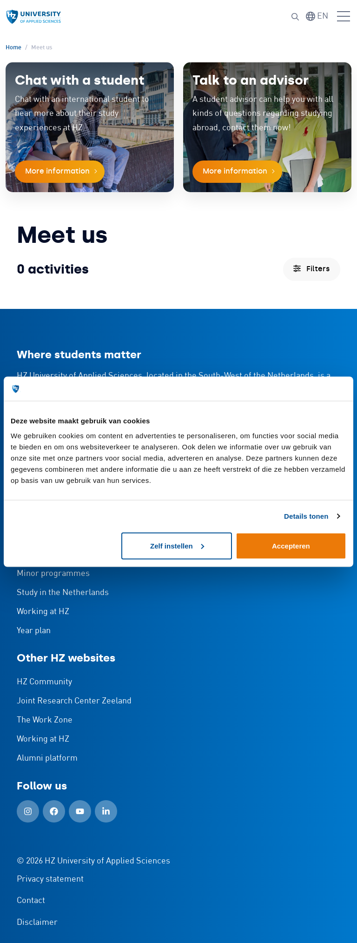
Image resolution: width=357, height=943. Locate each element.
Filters (311, 268)
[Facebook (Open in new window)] (54, 811)
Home (13, 48)
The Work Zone (45, 720)
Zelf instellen (177, 545)
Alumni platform (47, 758)
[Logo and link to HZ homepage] (33, 17)
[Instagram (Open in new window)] (28, 811)
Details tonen (306, 516)
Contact (31, 900)
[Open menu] (343, 17)
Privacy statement (50, 879)
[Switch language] (317, 16)
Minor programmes (53, 573)
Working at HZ (43, 612)
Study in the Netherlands (63, 593)
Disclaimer (37, 922)
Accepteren (291, 545)
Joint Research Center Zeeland (74, 701)
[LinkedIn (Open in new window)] (106, 811)
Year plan (34, 631)
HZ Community (44, 682)
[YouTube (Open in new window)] (80, 811)
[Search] (295, 17)
